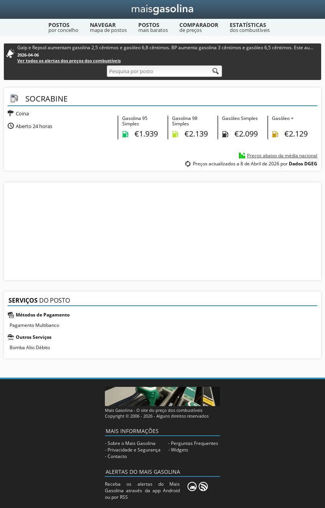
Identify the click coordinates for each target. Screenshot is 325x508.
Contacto (117, 456)
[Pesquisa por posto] (164, 71)
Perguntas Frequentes (194, 443)
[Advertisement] (162, 230)
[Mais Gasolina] (162, 9)
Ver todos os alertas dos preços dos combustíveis (69, 60)
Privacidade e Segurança (134, 449)
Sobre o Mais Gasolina (132, 443)
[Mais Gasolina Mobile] (192, 486)
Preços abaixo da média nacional (282, 155)
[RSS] (203, 486)
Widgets (179, 449)
